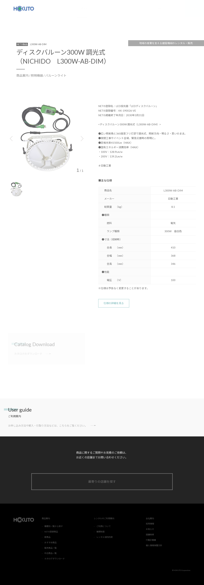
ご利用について (103, 526)
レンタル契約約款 (104, 537)
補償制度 (100, 531)
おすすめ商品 (50, 542)
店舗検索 (195, 8)
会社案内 (138, 8)
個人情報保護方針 (154, 545)
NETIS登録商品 (51, 531)
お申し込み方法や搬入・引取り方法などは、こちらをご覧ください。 (52, 425)
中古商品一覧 (50, 553)
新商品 (47, 537)
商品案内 (86, 8)
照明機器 (37, 75)
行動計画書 (151, 540)
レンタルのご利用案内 (112, 8)
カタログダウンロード (54, 558)
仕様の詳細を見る (114, 303)
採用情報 (157, 8)
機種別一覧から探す (53, 526)
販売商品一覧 (50, 548)
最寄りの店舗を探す (102, 481)
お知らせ (176, 8)
